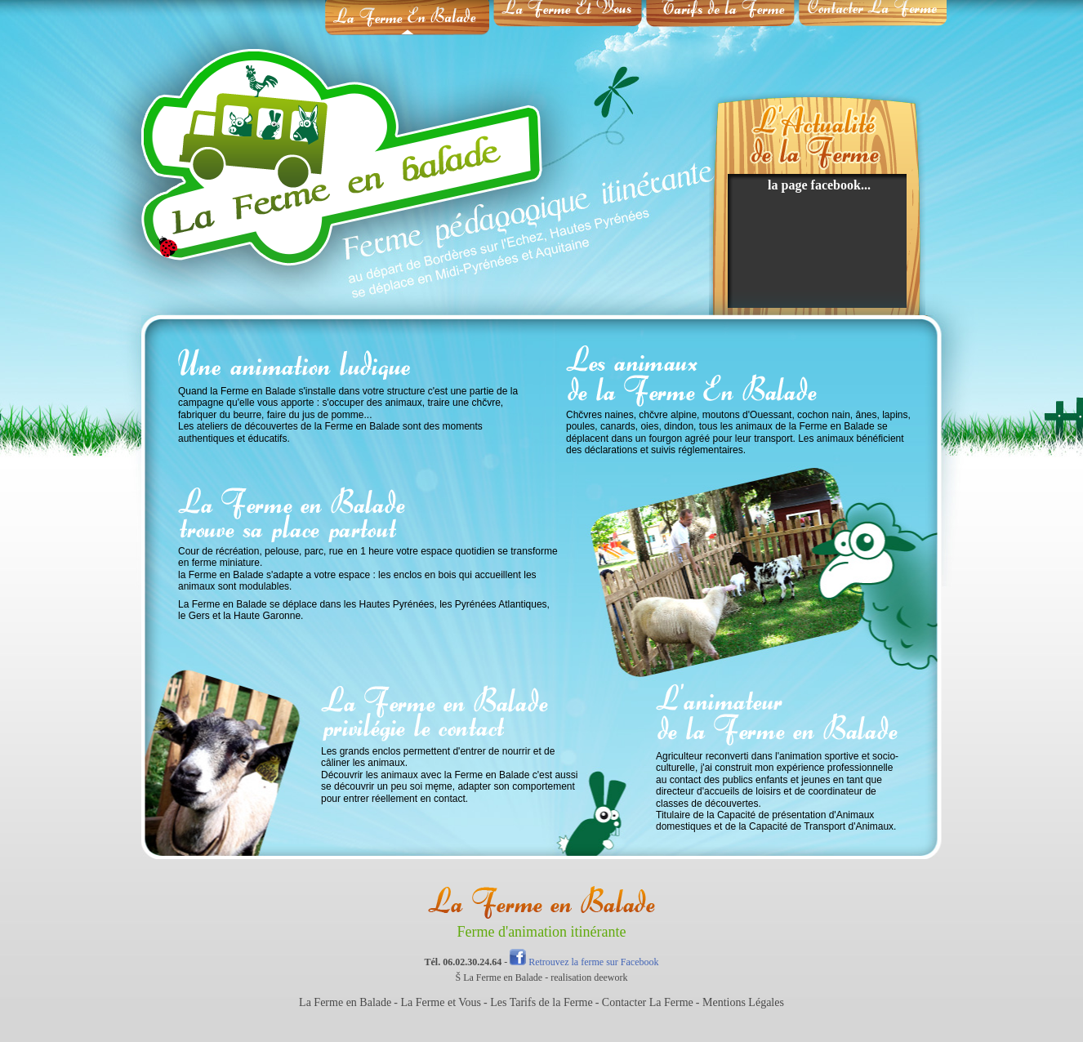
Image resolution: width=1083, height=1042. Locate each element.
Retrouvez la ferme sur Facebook (584, 962)
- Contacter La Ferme (644, 1002)
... (866, 185)
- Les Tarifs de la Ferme (538, 1002)
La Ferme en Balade (345, 1002)
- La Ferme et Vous (437, 1002)
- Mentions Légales (740, 1002)
